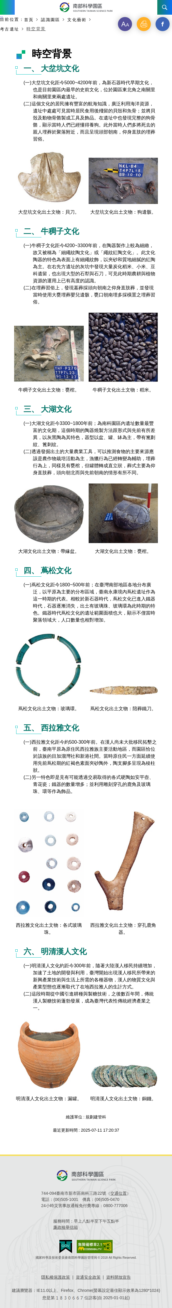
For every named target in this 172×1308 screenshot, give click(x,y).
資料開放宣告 (118, 1277)
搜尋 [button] (164, 7)
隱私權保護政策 (55, 1277)
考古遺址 (9, 29)
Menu (7, 7)
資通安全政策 (88, 1277)
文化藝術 (77, 19)
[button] (125, 24)
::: (1, 17)
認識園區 (50, 19)
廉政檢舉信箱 (65, 1227)
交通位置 (118, 1193)
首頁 (29, 19)
